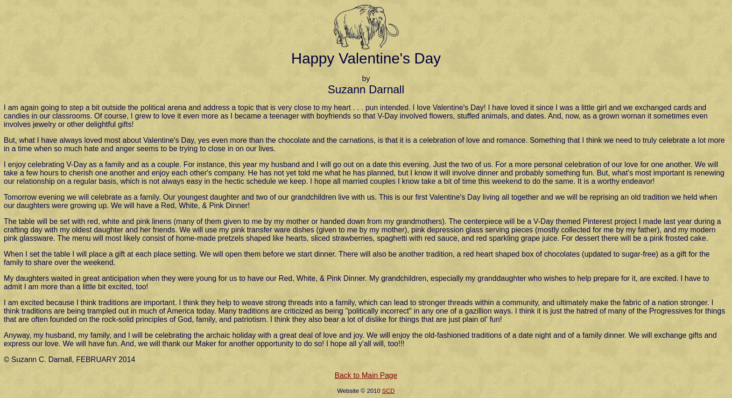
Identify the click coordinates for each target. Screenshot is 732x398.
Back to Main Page (366, 375)
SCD (388, 390)
